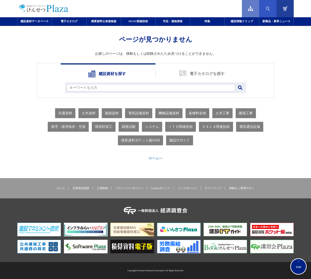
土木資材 (88, 113)
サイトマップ (213, 188)
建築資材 (112, 113)
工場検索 (102, 188)
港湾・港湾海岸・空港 (68, 127)
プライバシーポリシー (130, 188)
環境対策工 (103, 127)
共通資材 (65, 113)
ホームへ (155, 158)
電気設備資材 (138, 113)
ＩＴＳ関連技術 (180, 127)
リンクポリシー (187, 188)
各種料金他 (197, 113)
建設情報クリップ (242, 21)
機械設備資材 (169, 113)
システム (152, 127)
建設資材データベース (35, 21)
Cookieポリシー (160, 188)
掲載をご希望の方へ (241, 188)
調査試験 (129, 127)
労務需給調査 (81, 188)
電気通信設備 (249, 127)
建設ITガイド (179, 140)
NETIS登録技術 (138, 21)
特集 (207, 21)
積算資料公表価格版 (103, 21)
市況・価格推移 (172, 21)
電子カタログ (69, 21)
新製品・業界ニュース (276, 21)
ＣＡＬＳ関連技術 (216, 127)
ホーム (61, 188)
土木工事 (222, 113)
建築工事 (246, 113)
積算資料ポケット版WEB (140, 140)
